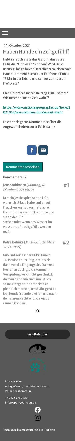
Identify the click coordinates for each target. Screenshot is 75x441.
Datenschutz (25, 429)
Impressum (10, 429)
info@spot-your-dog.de (20, 402)
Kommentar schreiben (22, 167)
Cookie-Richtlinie (45, 429)
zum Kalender (37, 334)
